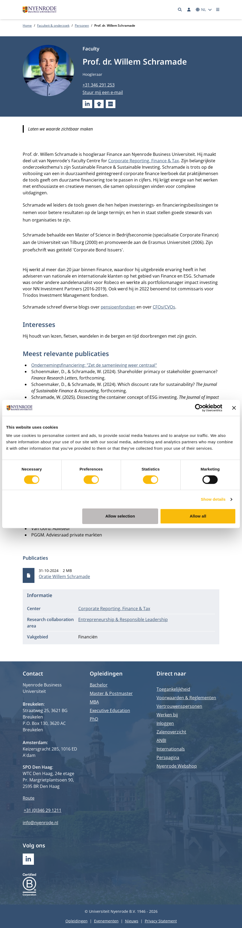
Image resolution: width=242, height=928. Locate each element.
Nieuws (131, 920)
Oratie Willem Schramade (64, 576)
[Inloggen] (188, 9)
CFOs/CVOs (164, 307)
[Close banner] (234, 408)
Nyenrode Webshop (177, 766)
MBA (94, 702)
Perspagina (168, 757)
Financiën (87, 637)
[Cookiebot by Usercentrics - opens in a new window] (198, 408)
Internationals (171, 749)
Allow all (198, 516)
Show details (213, 499)
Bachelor (99, 685)
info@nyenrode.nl (40, 823)
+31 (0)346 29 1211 (42, 810)
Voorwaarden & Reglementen (186, 698)
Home (27, 25)
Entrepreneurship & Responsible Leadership (123, 619)
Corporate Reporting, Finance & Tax (143, 161)
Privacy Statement (161, 920)
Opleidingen (76, 920)
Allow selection (120, 516)
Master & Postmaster (111, 693)
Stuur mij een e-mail (103, 92)
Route (28, 798)
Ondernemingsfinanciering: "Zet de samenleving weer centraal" (94, 365)
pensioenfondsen (118, 307)
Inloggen (165, 723)
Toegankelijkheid (173, 689)
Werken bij (167, 715)
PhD (94, 719)
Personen (82, 25)
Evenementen (106, 920)
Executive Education (110, 710)
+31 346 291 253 (99, 85)
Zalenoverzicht (171, 732)
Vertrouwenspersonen (179, 706)
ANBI (161, 740)
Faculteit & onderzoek (53, 25)
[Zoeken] (180, 9)
